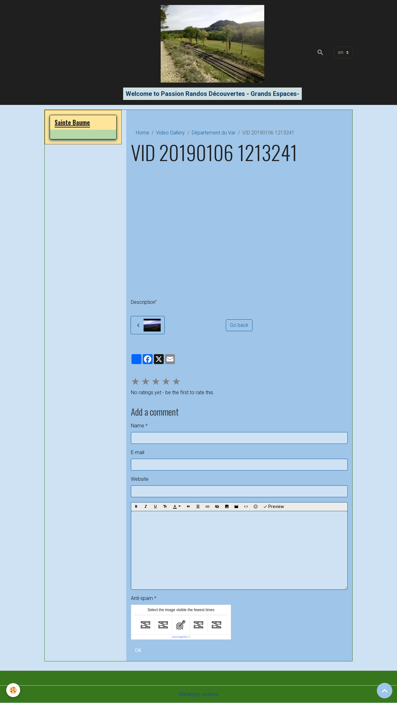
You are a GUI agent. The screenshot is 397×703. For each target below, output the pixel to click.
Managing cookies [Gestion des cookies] (198, 694)
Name (137, 426)
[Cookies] (13, 690)
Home (142, 133)
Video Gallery (170, 133)
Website (140, 479)
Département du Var (213, 133)
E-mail (137, 452)
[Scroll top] (384, 690)
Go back (239, 325)
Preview (273, 507)
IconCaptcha (180, 636)
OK (138, 650)
